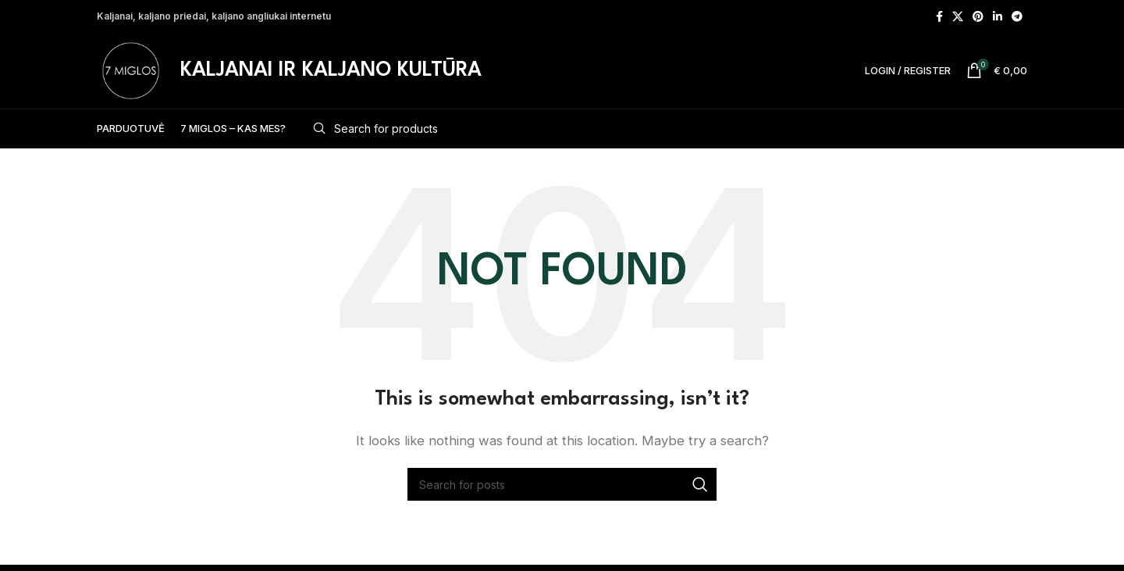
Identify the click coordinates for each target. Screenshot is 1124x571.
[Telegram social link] (1017, 16)
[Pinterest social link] (978, 16)
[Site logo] (133, 72)
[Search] (664, 134)
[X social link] (958, 16)
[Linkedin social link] (997, 16)
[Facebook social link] (939, 16)
